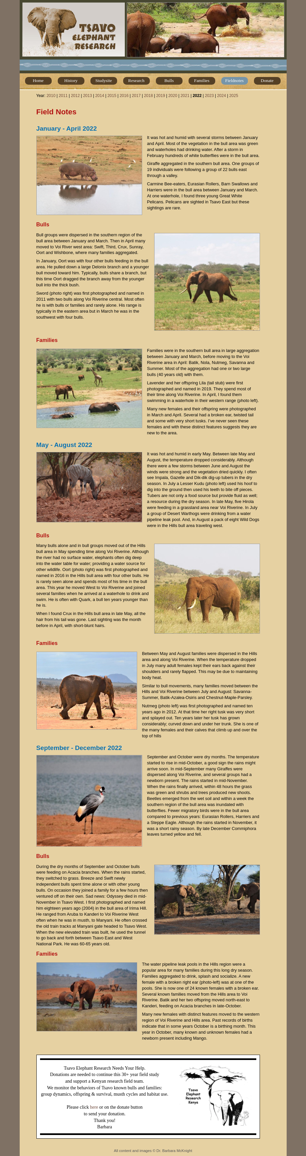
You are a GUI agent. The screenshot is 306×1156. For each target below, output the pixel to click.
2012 (75, 95)
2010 (50, 95)
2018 (148, 95)
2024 (221, 95)
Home (38, 80)
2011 (63, 95)
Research (136, 80)
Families (202, 80)
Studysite (103, 80)
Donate (267, 80)
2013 (87, 95)
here (94, 1107)
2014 (99, 95)
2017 (136, 95)
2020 (172, 95)
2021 (185, 95)
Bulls (169, 80)
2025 (233, 95)
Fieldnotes (234, 80)
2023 (209, 95)
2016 (123, 95)
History (71, 80)
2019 (160, 95)
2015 (111, 95)
